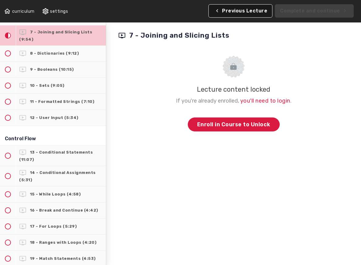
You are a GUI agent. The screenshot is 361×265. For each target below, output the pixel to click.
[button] (19, 11)
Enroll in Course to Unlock (233, 124)
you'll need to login (265, 100)
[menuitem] (55, 11)
